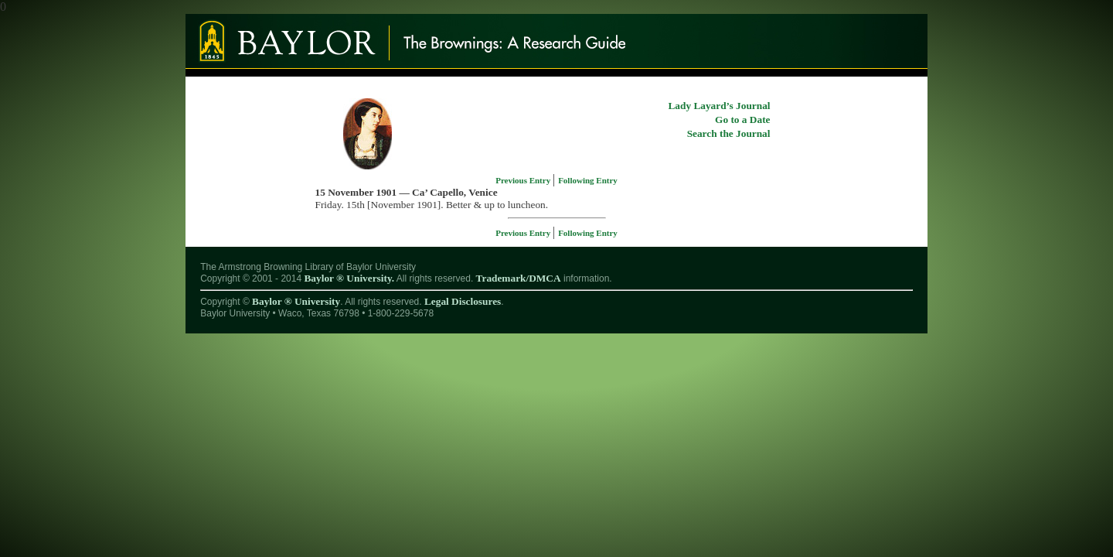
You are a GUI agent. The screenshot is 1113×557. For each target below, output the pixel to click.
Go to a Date (742, 119)
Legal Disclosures (462, 301)
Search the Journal (729, 133)
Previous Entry (524, 180)
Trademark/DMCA (518, 278)
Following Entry (588, 180)
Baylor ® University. (349, 278)
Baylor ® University (296, 301)
